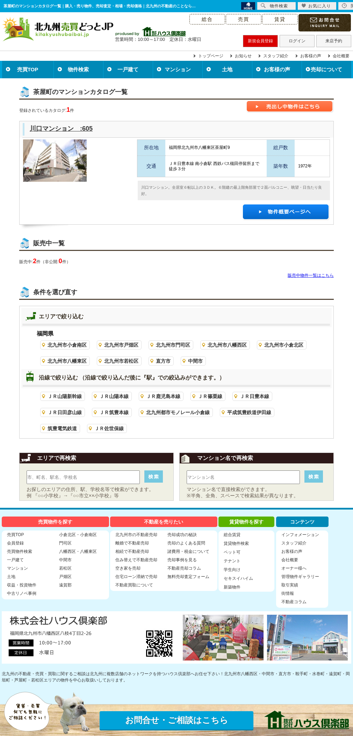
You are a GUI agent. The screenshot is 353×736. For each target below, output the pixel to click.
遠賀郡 (65, 585)
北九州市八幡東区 (67, 361)
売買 (243, 19)
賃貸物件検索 (236, 543)
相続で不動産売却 (132, 551)
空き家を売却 (128, 568)
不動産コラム (294, 601)
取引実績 (289, 585)
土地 (227, 69)
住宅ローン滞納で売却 (136, 576)
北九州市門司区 (173, 345)
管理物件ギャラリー (300, 576)
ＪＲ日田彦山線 (65, 412)
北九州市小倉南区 (67, 345)
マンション (178, 69)
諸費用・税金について (188, 551)
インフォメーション (300, 534)
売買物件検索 (19, 551)
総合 (207, 19)
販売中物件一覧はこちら (311, 275)
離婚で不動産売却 (132, 543)
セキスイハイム (238, 578)
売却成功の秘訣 (182, 534)
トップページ (210, 55)
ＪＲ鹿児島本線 (163, 396)
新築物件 (232, 587)
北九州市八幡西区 (227, 345)
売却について (326, 69)
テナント (232, 560)
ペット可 (232, 552)
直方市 (163, 361)
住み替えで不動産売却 (136, 559)
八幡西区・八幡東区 (78, 551)
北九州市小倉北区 (283, 345)
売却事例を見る (182, 559)
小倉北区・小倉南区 (78, 534)
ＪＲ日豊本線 (254, 396)
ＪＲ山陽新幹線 (65, 396)
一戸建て (127, 69)
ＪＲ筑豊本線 (114, 412)
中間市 (195, 361)
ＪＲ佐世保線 (109, 428)
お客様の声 (310, 55)
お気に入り (316, 5)
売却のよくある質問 (186, 543)
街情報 (287, 593)
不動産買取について (134, 585)
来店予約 (333, 40)
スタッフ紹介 (275, 55)
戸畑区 (65, 576)
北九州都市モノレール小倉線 (178, 412)
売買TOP (27, 69)
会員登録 (15, 543)
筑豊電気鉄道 (62, 428)
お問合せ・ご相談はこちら (176, 720)
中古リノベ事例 (21, 593)
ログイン (297, 40)
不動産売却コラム (184, 568)
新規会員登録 (260, 40)
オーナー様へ (294, 568)
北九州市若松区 (121, 361)
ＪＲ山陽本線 (114, 396)
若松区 (65, 568)
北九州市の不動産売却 (136, 534)
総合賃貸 (232, 534)
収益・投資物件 (21, 585)
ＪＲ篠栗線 (210, 396)
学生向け (232, 569)
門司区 (65, 543)
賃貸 (280, 19)
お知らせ (243, 55)
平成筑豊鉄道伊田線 (249, 412)
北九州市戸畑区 (121, 345)
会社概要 (341, 55)
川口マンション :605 (61, 128)
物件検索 (78, 69)
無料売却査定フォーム (188, 576)
